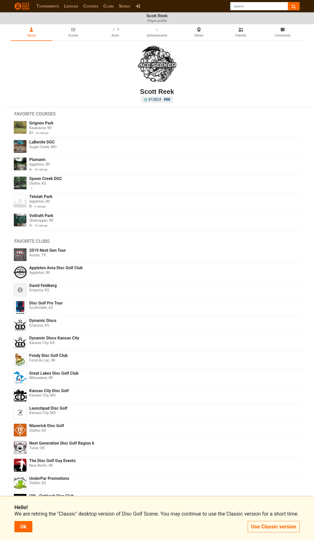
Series (124, 6)
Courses (90, 6)
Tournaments (47, 6)
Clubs (108, 6)
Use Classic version (273, 527)
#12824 (157, 99)
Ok (23, 527)
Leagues (71, 6)
